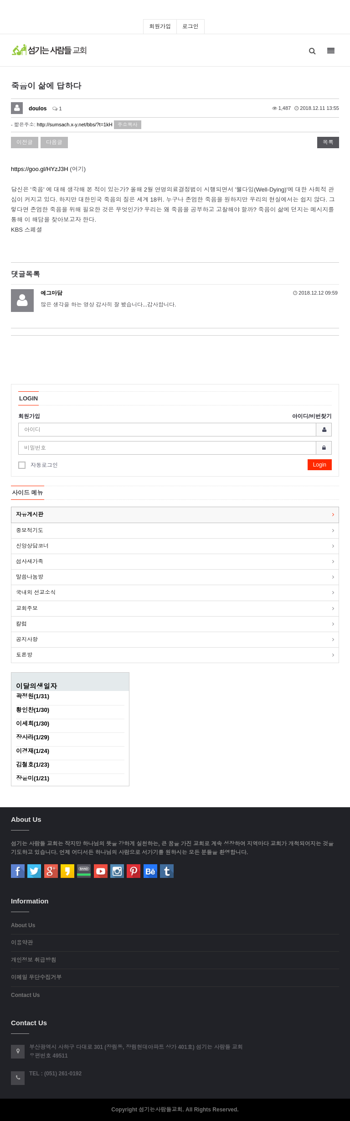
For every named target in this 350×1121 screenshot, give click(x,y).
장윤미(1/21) (32, 778)
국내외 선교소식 (36, 592)
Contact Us (25, 995)
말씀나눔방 (29, 577)
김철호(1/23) (32, 764)
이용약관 (22, 942)
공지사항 (27, 639)
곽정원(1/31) (32, 696)
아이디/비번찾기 (312, 416)
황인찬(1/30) (32, 709)
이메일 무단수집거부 (36, 977)
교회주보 (27, 608)
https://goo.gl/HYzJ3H (39, 169)
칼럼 (21, 624)
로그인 (190, 26)
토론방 (24, 655)
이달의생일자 (36, 686)
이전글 (24, 142)
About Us (23, 925)
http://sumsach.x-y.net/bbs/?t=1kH (75, 124)
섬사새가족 (29, 561)
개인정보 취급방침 (33, 960)
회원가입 (160, 26)
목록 (328, 142)
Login (319, 465)
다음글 (54, 142)
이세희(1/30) (32, 723)
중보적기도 (29, 530)
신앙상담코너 (32, 546)
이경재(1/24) (32, 750)
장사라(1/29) (32, 737)
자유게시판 (29, 514)
